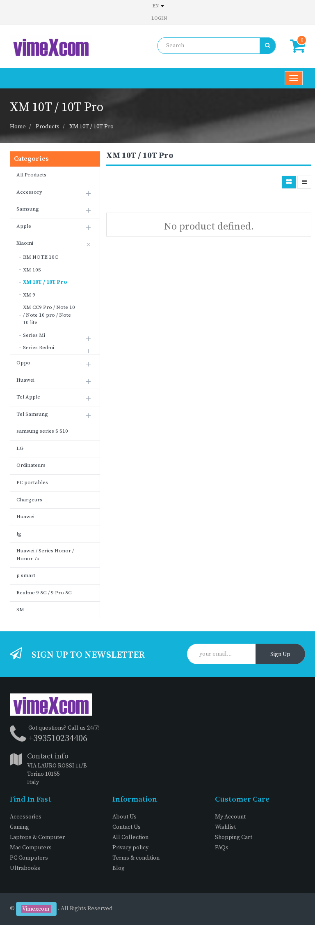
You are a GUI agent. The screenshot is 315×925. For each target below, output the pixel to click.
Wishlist (225, 827)
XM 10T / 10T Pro (91, 126)
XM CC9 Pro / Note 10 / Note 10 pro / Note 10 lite (49, 315)
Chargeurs (29, 499)
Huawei (25, 380)
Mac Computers (31, 847)
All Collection (130, 837)
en (158, 6)
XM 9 (29, 295)
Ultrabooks (25, 868)
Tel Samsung (32, 414)
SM (20, 609)
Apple (23, 226)
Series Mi (34, 335)
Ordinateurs (31, 465)
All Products (31, 175)
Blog (118, 868)
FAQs (221, 847)
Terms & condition (136, 858)
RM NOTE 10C (40, 257)
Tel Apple (28, 397)
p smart (25, 575)
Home (18, 126)
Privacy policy (130, 847)
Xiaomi (24, 243)
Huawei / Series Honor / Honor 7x (45, 554)
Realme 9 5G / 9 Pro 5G (44, 592)
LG (19, 448)
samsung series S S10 (42, 431)
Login (159, 18)
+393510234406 (57, 738)
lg (18, 534)
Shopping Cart (233, 837)
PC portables (32, 482)
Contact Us (126, 827)
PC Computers (29, 858)
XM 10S (32, 270)
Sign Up (280, 654)
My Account (230, 817)
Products (47, 126)
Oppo (23, 362)
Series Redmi (38, 347)
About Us (124, 817)
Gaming (19, 827)
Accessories (25, 817)
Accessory (29, 192)
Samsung (27, 209)
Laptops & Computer (37, 837)
